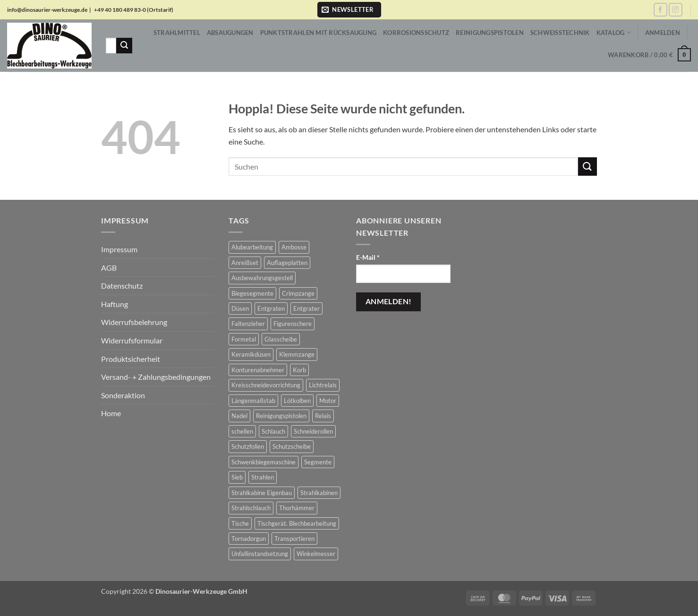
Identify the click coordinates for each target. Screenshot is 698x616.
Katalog (613, 32)
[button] (349, 9)
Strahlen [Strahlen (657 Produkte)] (262, 477)
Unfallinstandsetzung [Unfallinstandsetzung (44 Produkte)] (259, 553)
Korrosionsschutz (416, 32)
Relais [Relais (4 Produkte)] (323, 415)
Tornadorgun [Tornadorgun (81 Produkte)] (248, 538)
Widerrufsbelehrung (134, 321)
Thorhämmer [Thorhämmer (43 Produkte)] (297, 508)
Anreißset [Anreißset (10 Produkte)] (244, 262)
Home (111, 413)
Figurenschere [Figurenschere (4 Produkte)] (292, 323)
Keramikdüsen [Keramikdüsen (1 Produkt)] (251, 354)
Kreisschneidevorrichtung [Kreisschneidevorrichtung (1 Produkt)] (265, 385)
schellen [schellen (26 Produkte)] (242, 431)
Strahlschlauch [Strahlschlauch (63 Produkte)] (251, 508)
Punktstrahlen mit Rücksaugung (318, 32)
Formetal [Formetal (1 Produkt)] (243, 339)
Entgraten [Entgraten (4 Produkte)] (271, 308)
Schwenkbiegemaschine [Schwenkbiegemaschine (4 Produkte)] (263, 462)
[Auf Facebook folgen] (660, 10)
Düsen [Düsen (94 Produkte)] (240, 308)
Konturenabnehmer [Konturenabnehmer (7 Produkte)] (257, 370)
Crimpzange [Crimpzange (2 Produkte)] (298, 293)
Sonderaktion (123, 395)
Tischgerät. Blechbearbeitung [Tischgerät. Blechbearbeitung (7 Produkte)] (296, 523)
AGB (109, 267)
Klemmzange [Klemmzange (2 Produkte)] (297, 354)
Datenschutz (122, 285)
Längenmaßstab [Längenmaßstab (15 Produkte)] (253, 400)
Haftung (114, 303)
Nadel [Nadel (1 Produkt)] (239, 415)
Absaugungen (230, 32)
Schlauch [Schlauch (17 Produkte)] (273, 431)
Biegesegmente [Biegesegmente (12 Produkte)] (252, 293)
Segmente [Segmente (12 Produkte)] (318, 462)
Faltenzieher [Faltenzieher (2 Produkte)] (248, 323)
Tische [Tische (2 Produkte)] (240, 523)
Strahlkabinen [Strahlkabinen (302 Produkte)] (319, 492)
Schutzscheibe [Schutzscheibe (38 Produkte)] (291, 446)
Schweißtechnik (560, 32)
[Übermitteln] (124, 46)
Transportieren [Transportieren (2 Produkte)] (294, 538)
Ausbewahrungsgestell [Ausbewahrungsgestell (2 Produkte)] (262, 278)
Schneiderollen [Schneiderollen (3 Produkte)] (313, 431)
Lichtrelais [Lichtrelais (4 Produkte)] (323, 385)
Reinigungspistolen (490, 32)
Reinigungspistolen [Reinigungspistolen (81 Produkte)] (281, 415)
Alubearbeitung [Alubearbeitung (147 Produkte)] (252, 247)
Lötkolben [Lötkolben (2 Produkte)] (297, 400)
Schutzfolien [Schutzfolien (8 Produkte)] (247, 446)
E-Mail (368, 257)
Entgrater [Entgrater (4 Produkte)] (306, 308)
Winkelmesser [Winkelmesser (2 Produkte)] (316, 553)
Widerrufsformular (131, 340)
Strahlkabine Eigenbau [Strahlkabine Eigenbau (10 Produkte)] (261, 492)
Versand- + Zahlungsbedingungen (156, 376)
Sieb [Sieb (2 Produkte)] (237, 477)
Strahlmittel (176, 32)
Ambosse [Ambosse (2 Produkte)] (293, 247)
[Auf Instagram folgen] (675, 10)
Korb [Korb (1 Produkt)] (299, 370)
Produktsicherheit (130, 358)
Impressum (119, 249)
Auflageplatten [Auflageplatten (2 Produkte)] (287, 262)
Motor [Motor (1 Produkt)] (327, 400)
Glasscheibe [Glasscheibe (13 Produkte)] (280, 339)
